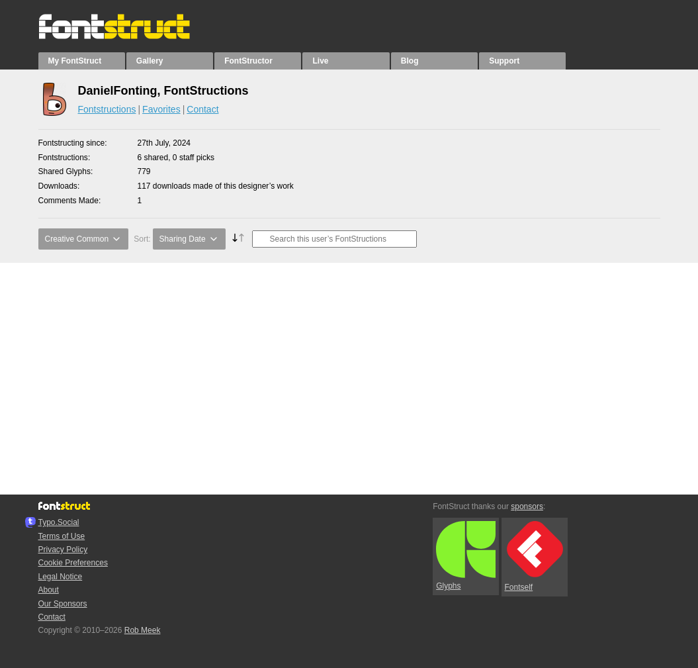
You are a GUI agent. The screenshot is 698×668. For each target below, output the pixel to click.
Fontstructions (107, 109)
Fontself (534, 556)
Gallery (149, 61)
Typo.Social (58, 522)
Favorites (161, 109)
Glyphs (466, 556)
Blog (410, 61)
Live (320, 61)
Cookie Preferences (73, 562)
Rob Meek (142, 630)
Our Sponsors (62, 603)
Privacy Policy (63, 549)
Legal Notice (60, 576)
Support (504, 61)
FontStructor (248, 61)
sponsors (527, 506)
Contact (202, 109)
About (48, 590)
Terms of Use (61, 536)
